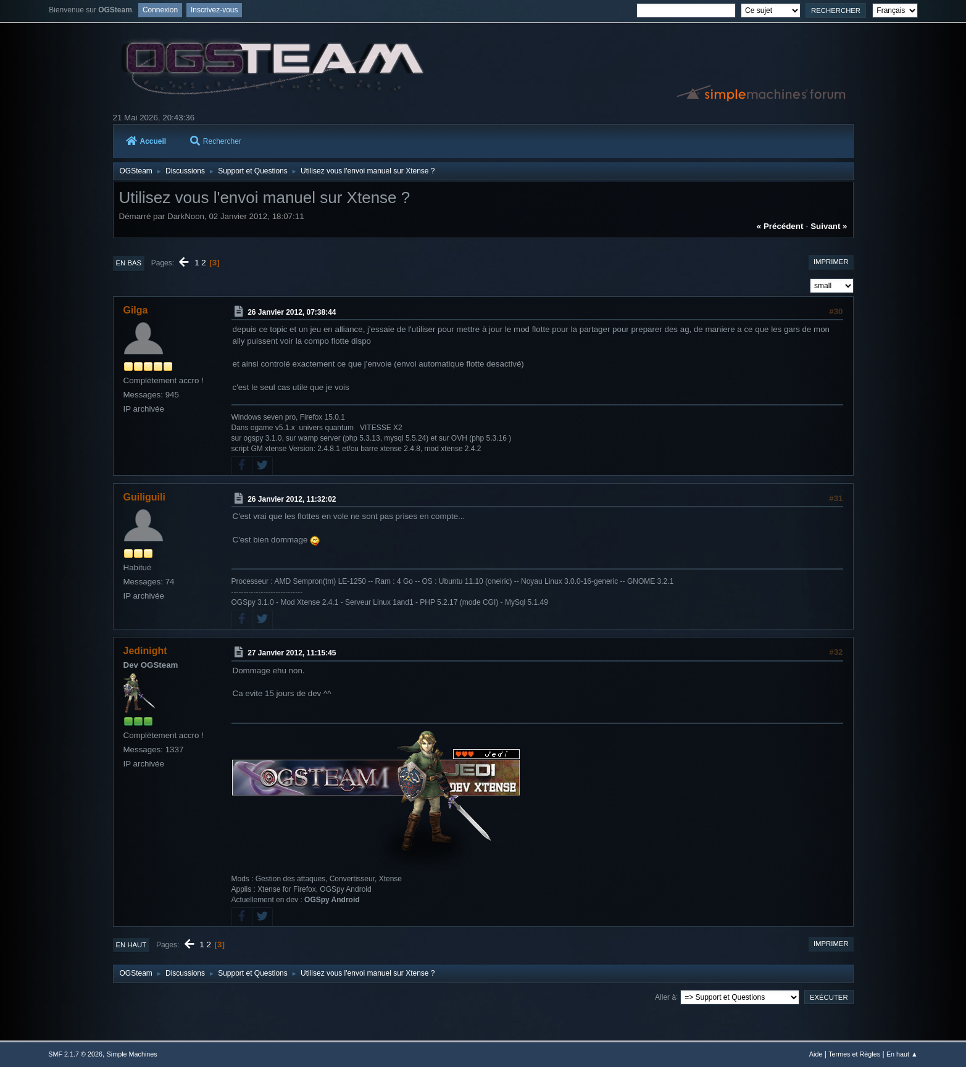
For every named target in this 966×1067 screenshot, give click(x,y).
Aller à (665, 996)
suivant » (828, 226)
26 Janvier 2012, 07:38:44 (292, 312)
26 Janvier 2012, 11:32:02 (292, 498)
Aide (816, 1054)
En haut (131, 945)
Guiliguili (144, 497)
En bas (129, 263)
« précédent (780, 226)
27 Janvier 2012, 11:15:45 (292, 653)
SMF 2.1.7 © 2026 (75, 1054)
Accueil (146, 141)
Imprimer (831, 261)
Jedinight (145, 651)
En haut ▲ (902, 1054)
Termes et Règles (854, 1054)
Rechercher (215, 141)
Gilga (135, 310)
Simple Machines (132, 1054)
